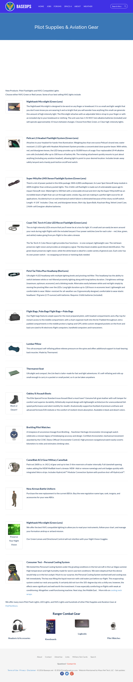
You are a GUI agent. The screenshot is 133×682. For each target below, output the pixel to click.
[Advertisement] (66, 65)
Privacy (22, 670)
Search (93, 657)
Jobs (48, 6)
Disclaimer (31, 670)
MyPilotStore (11, 606)
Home (41, 6)
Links (67, 657)
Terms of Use (13, 670)
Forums (57, 6)
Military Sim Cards (80, 657)
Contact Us (71, 664)
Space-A (68, 6)
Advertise (58, 657)
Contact (48, 657)
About (77, 6)
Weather (87, 6)
